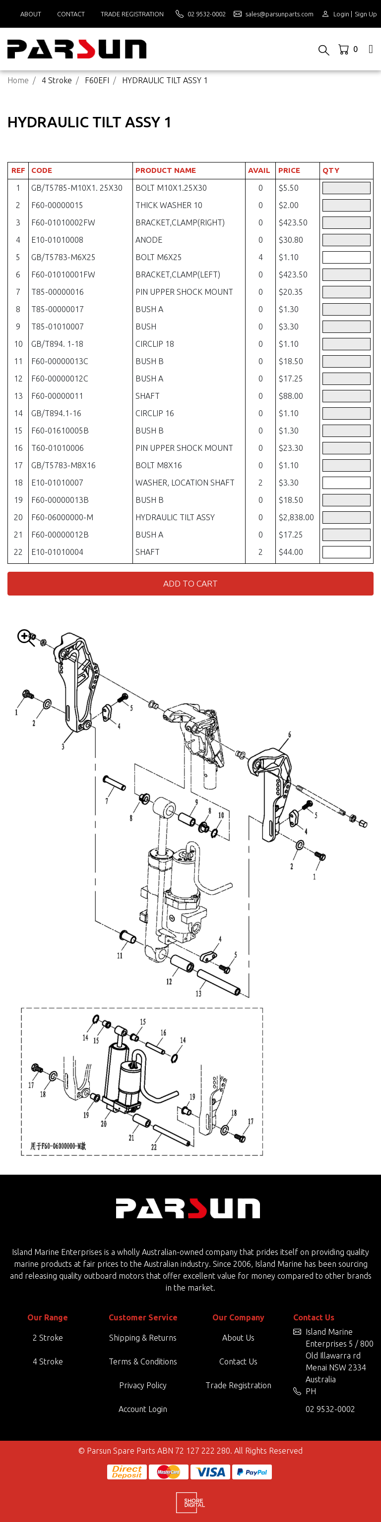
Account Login (143, 1409)
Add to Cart (190, 583)
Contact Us (238, 1361)
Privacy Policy (143, 1385)
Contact (71, 13)
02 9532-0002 (330, 1409)
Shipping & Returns (143, 1337)
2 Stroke (48, 1337)
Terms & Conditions (143, 1361)
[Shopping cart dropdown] (349, 49)
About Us (238, 1337)
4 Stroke (48, 1361)
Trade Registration (132, 13)
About (30, 13)
